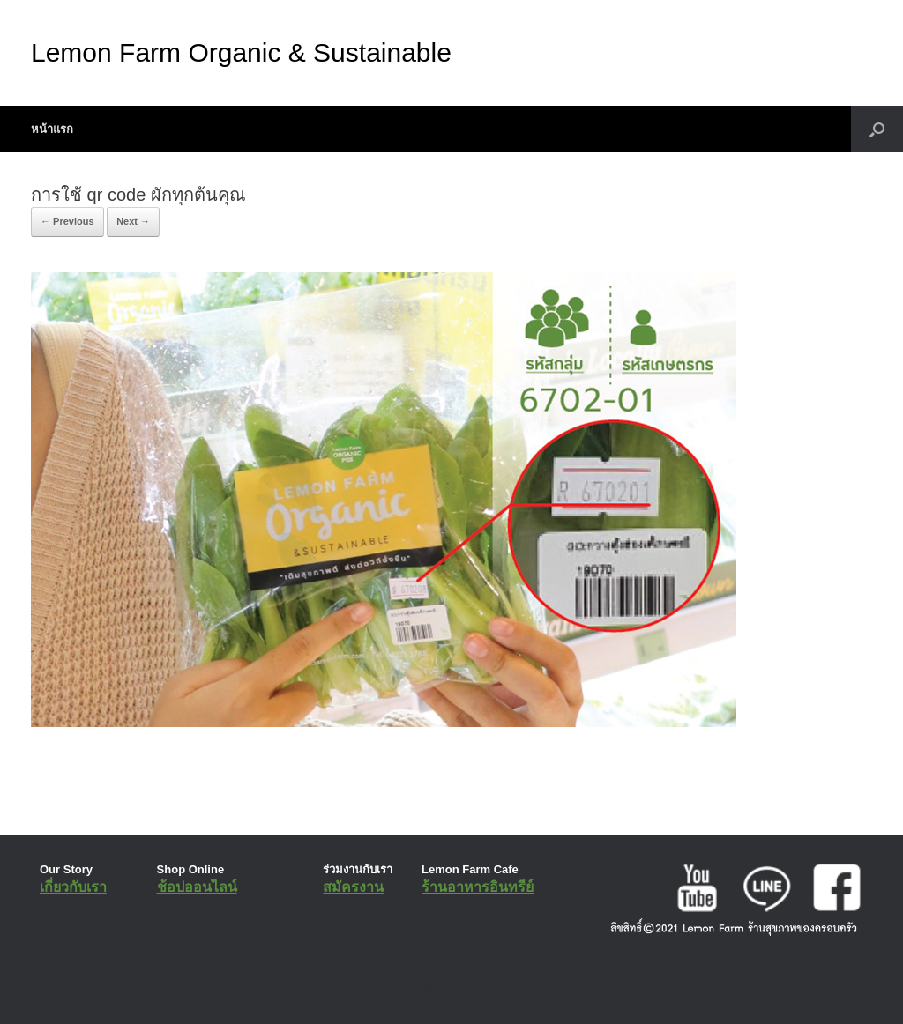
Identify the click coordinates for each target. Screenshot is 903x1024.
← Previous (67, 221)
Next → (133, 221)
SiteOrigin (438, 988)
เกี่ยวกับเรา (73, 886)
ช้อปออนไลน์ (197, 886)
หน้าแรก (52, 129)
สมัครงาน (353, 886)
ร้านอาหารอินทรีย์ (478, 886)
